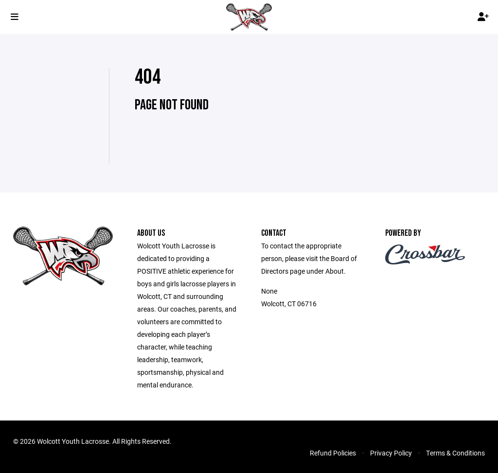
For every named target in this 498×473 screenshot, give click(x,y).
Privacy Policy (391, 452)
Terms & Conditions (455, 452)
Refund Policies (333, 452)
